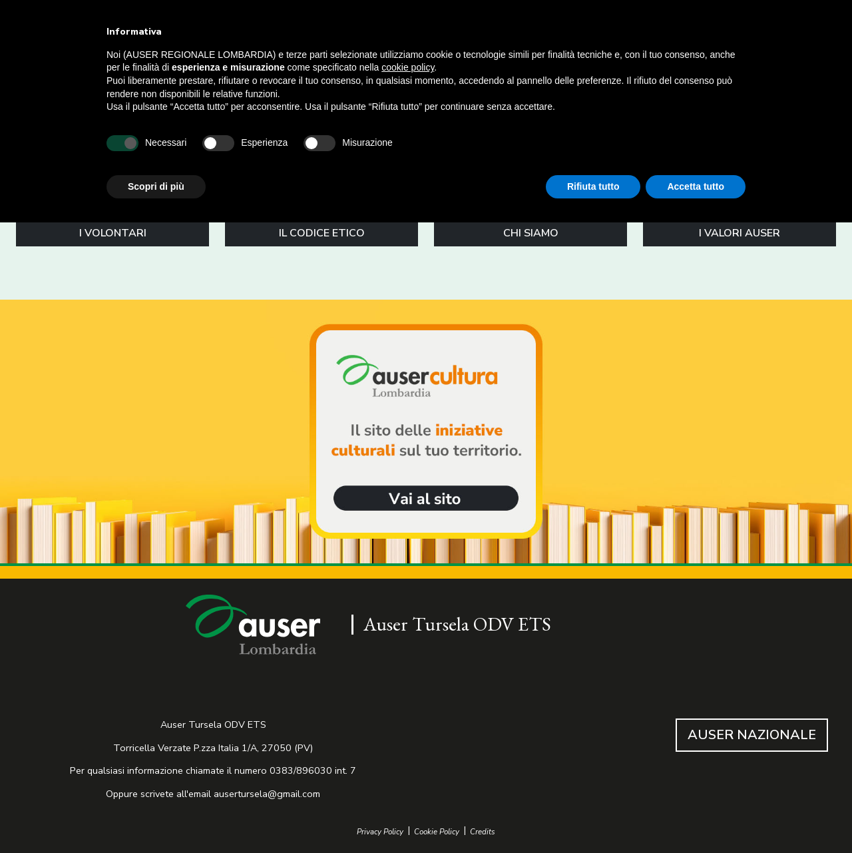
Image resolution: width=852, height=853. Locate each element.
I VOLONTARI (112, 233)
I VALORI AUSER (739, 233)
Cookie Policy (436, 832)
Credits (482, 832)
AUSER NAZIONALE (752, 735)
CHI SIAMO (530, 233)
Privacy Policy (380, 832)
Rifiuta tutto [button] (593, 186)
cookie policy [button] (407, 67)
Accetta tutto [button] (695, 186)
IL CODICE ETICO (322, 233)
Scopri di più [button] (156, 186)
